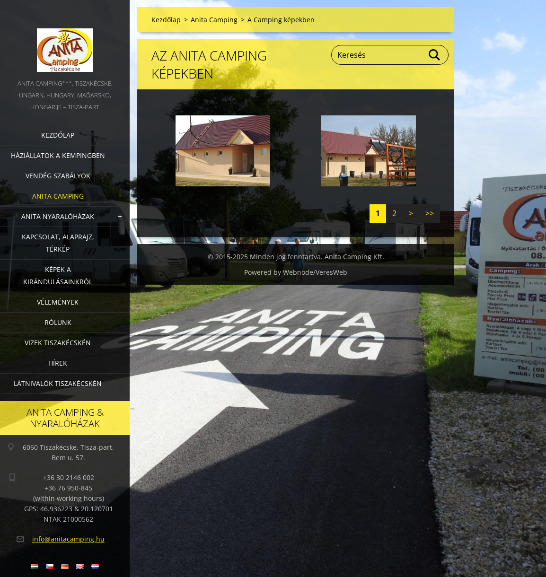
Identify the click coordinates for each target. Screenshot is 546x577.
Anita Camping (58, 196)
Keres (435, 55)
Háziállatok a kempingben (58, 155)
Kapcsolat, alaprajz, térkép (58, 243)
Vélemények (58, 301)
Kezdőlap (57, 135)
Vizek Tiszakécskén (58, 342)
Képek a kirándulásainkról (57, 275)
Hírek (57, 362)
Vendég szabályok (58, 175)
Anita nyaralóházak (57, 216)
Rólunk (57, 322)
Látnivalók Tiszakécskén (58, 383)
